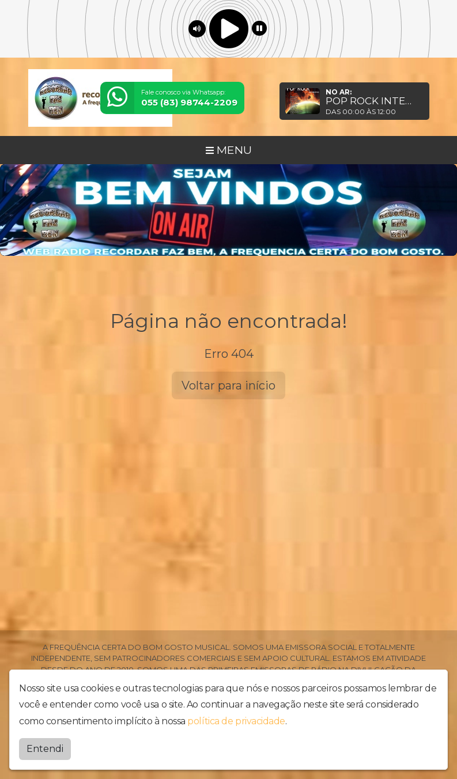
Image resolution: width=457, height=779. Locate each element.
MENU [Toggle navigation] (229, 150)
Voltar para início (228, 385)
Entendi (45, 748)
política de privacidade (236, 720)
